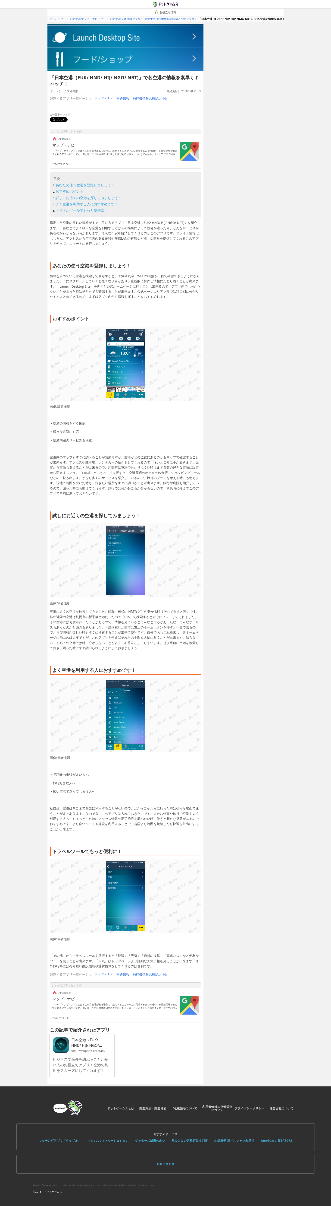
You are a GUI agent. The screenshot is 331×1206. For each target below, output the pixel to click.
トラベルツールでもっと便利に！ (82, 210)
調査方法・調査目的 (152, 1108)
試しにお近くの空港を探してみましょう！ (89, 197)
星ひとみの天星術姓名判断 (190, 1141)
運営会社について (282, 1108)
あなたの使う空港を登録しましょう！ (85, 185)
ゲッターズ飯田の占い (150, 1141)
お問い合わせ (165, 1164)
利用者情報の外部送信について (217, 1108)
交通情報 (122, 98)
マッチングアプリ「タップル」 (60, 1141)
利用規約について (185, 1108)
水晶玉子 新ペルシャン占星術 (234, 1141)
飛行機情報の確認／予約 (150, 98)
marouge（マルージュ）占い (108, 1141)
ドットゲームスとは (120, 1108)
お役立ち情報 (165, 12)
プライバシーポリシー (249, 1108)
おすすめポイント (69, 191)
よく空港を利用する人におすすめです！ (87, 204)
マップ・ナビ (103, 98)
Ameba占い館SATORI (276, 1141)
